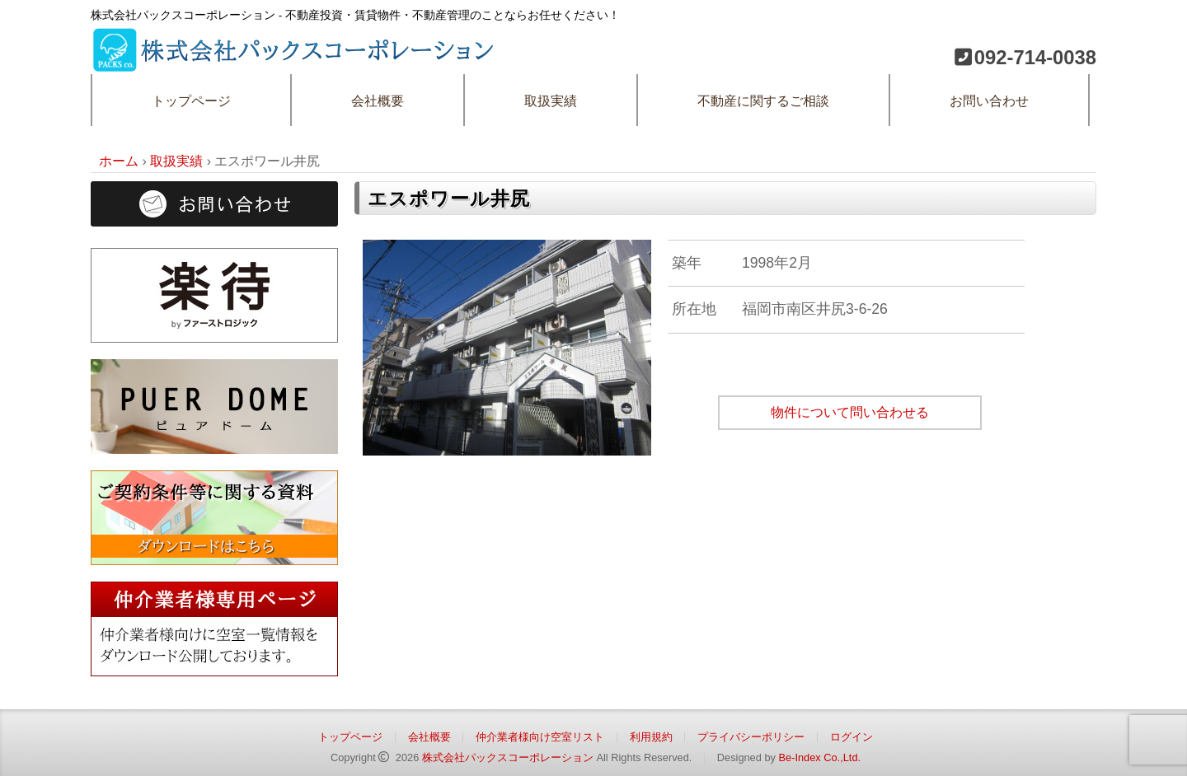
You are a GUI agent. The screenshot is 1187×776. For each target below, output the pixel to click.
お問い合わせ (989, 101)
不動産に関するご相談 (763, 101)
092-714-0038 (1035, 57)
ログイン (851, 737)
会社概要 (377, 101)
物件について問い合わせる (850, 412)
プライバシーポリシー (751, 737)
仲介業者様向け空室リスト (540, 737)
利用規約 (651, 737)
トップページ (191, 101)
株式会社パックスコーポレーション (508, 757)
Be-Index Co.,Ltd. (819, 757)
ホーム (118, 161)
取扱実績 (550, 101)
